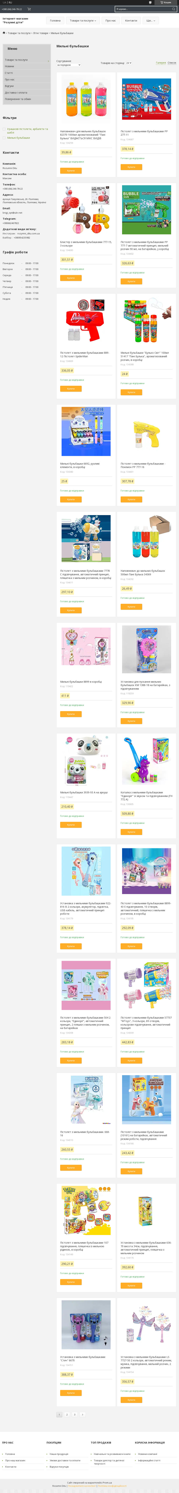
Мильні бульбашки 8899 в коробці (81, 681)
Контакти (131, 20)
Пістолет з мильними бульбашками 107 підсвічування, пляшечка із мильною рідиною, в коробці (84, 1246)
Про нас (110, 20)
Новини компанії (147, 1454)
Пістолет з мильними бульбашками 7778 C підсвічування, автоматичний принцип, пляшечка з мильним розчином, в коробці (85, 574)
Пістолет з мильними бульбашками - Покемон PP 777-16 (143, 465)
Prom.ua (107, 1482)
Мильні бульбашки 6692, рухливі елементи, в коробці (80, 465)
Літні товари (40, 33)
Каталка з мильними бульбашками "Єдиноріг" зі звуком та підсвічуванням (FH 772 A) (146, 796)
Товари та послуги (81, 20)
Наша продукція (59, 1454)
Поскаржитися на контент (82, 1485)
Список (172, 62)
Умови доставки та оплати (65, 1460)
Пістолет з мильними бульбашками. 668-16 (85, 1133)
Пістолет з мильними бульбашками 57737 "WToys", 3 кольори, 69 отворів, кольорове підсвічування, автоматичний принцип (146, 1023)
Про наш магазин (15, 1460)
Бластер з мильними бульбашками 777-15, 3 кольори (86, 243)
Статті (9, 73)
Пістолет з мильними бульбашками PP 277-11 (144, 133)
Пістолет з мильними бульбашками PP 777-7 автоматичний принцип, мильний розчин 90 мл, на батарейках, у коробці (145, 245)
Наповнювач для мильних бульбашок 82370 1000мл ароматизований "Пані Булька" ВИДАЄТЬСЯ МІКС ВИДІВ (83, 135)
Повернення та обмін (18, 99)
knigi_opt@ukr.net (12, 212)
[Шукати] (173, 9)
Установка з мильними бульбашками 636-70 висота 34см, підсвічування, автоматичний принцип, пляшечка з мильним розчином (146, 1248)
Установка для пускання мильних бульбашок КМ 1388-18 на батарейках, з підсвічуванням (145, 685)
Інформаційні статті (149, 1460)
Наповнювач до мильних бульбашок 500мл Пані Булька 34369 (143, 572)
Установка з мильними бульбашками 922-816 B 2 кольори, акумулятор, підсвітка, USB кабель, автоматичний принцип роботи (85, 909)
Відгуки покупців (59, 1466)
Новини (9, 66)
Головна (55, 20)
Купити (71, 170)
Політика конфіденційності (112, 1485)
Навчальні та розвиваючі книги (112, 1454)
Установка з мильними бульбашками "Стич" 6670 (82, 1358)
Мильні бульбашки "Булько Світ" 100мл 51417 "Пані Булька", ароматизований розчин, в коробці (145, 356)
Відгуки (9, 86)
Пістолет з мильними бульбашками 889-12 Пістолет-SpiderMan (84, 354)
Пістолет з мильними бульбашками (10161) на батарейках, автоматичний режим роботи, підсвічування (144, 1135)
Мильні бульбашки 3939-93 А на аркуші (84, 792)
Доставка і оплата (16, 92)
